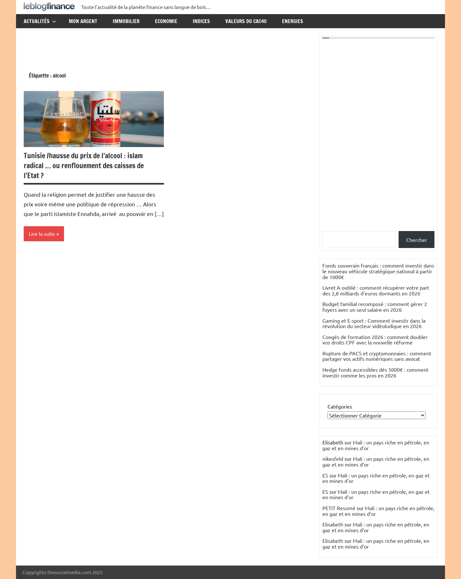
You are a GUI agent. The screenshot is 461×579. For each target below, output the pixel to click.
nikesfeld (332, 458)
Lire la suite (42, 233)
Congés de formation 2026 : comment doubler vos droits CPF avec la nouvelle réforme (375, 340)
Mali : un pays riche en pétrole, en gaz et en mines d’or (375, 445)
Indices (201, 21)
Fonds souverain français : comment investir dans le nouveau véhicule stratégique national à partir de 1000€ (378, 271)
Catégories (340, 406)
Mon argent (83, 21)
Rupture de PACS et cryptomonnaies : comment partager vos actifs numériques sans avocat (376, 356)
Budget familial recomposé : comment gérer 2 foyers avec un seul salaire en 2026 (374, 307)
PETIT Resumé (338, 508)
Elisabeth (332, 524)
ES (325, 475)
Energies (292, 21)
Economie (166, 21)
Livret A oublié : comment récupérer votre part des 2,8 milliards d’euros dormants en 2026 (375, 290)
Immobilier (126, 21)
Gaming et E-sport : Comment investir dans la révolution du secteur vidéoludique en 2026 (373, 323)
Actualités (40, 21)
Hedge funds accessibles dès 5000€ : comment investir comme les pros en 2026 (375, 372)
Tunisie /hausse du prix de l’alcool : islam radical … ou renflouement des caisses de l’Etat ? (84, 165)
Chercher (416, 239)
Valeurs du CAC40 (246, 21)
